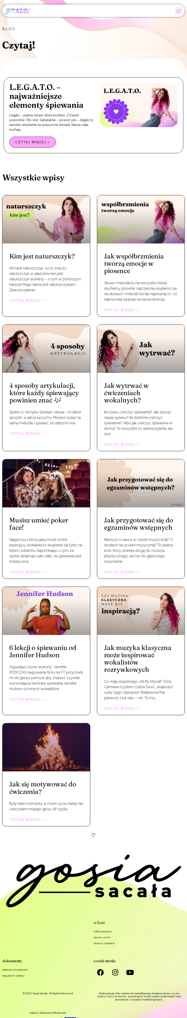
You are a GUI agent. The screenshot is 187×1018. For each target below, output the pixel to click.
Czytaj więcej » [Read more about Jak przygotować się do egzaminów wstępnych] (121, 572)
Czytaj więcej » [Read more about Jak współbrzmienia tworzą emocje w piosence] (121, 310)
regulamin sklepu (13, 975)
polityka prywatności (15, 969)
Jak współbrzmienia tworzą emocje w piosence (134, 263)
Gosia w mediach (104, 943)
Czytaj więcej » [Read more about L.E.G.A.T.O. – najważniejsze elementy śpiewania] (32, 142)
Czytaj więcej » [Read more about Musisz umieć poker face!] (26, 572)
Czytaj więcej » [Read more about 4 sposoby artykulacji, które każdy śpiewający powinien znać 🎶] (26, 433)
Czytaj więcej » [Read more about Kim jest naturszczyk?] (26, 300)
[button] (178, 10)
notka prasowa (102, 931)
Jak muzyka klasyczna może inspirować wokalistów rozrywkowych (138, 659)
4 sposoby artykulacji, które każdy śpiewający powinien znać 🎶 (44, 393)
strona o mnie (102, 937)
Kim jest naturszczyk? (42, 256)
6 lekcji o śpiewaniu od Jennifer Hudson (42, 651)
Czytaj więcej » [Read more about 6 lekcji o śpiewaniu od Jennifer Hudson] (26, 699)
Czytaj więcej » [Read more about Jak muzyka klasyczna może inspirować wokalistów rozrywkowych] (121, 708)
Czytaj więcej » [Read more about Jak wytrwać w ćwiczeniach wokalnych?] (121, 444)
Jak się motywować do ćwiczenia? (42, 787)
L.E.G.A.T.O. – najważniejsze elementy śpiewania (46, 96)
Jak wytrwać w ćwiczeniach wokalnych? (126, 393)
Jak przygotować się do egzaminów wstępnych (138, 523)
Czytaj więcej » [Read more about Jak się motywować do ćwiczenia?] (26, 819)
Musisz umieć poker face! (38, 523)
